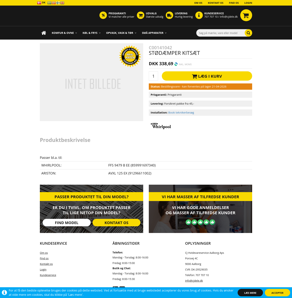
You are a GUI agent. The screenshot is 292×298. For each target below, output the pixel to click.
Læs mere (250, 292)
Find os (234, 2)
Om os (198, 2)
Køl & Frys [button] (91, 33)
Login (248, 2)
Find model (66, 222)
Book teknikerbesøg (181, 112)
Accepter (277, 292)
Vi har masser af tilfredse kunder (200, 196)
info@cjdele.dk (194, 280)
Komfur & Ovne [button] (64, 33)
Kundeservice (48, 275)
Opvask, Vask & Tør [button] (121, 33)
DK (41, 2)
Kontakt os (215, 2)
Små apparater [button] (154, 33)
